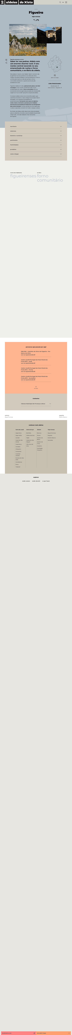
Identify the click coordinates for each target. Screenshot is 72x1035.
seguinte (63, 416)
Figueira (50, 435)
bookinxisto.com (41, 997)
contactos (7, 1002)
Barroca (39, 433)
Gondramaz (19, 462)
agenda (18, 1001)
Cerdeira (18, 446)
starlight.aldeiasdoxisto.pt (43, 994)
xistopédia (29, 997)
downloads (29, 999)
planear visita (36, 963)
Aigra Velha (19, 435)
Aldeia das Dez (30, 435)
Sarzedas (50, 440)
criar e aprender (20, 997)
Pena (17, 464)
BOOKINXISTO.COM (60, 994)
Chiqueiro (18, 449)
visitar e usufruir (20, 995)
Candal (17, 437)
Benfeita (28, 433)
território (18, 994)
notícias (28, 994)
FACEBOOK (57, 1007)
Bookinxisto (55, 86)
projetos (7, 997)
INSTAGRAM (57, 1009)
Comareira (18, 451)
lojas (27, 995)
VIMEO (55, 1011)
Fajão (27, 437)
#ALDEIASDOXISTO (60, 1001)
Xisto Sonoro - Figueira (55, 87)
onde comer (26, 481)
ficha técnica (65, 1029)
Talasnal (18, 467)
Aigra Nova (18, 433)
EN (63, 2)
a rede (6, 994)
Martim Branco (52, 437)
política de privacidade (57, 1027)
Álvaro (38, 435)
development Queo (59, 1029)
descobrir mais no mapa (36, 775)
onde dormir (36, 481)
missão (7, 995)
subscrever (36, 983)
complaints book (64, 1027)
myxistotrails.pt (41, 995)
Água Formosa (52, 433)
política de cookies (50, 1027)
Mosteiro (39, 446)
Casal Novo (19, 444)
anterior (9, 416)
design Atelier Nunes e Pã (51, 1029)
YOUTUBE (56, 1012)
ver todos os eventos (36, 933)
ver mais (36, 388)
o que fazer (46, 481)
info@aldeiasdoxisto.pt (13, 1015)
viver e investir (19, 999)
